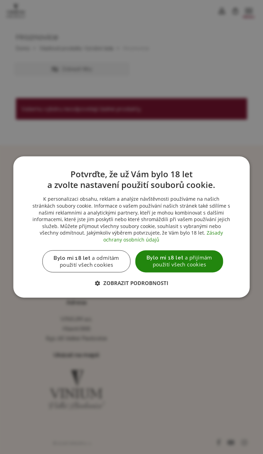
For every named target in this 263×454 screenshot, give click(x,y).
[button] (131, 283)
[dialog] (131, 227)
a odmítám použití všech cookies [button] (86, 261)
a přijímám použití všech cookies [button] (179, 261)
